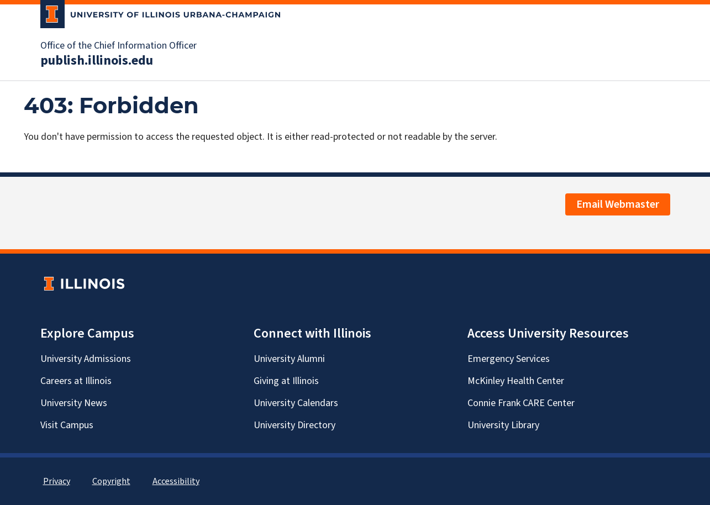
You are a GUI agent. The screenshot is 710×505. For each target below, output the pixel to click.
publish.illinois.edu (96, 60)
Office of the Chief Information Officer (118, 45)
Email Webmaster (617, 204)
